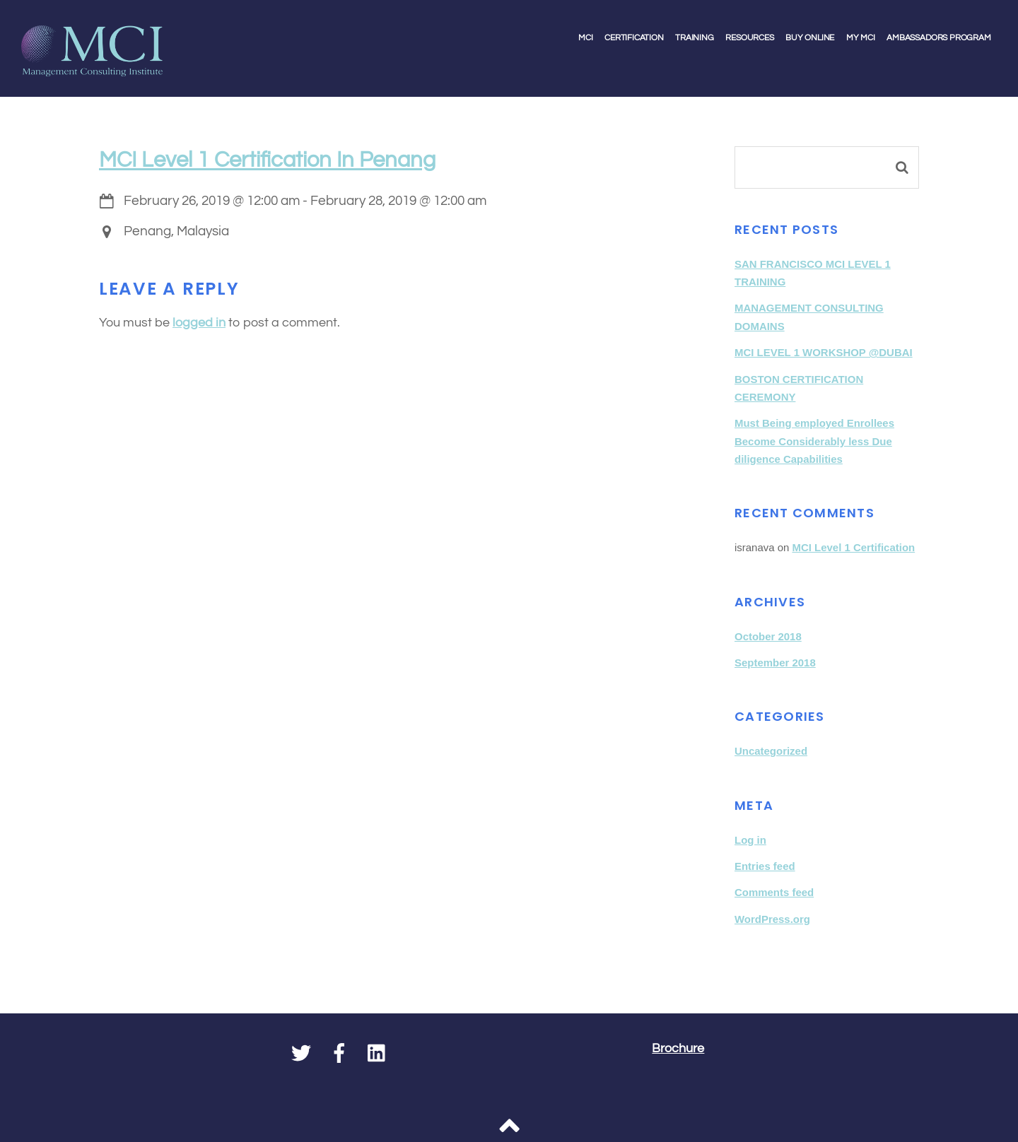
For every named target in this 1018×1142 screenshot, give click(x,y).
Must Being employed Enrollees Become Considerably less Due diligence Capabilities (814, 441)
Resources (749, 37)
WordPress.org (772, 919)
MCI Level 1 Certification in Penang (267, 160)
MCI (585, 37)
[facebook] (339, 1054)
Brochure (678, 1048)
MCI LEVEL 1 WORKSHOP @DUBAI (824, 352)
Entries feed (765, 866)
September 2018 (775, 663)
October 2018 (768, 636)
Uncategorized (771, 751)
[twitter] (301, 1054)
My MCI (860, 37)
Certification (634, 37)
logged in (199, 323)
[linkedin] (377, 1054)
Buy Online (809, 37)
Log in (750, 840)
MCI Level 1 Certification (853, 547)
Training (694, 37)
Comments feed (774, 892)
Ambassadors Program (939, 37)
